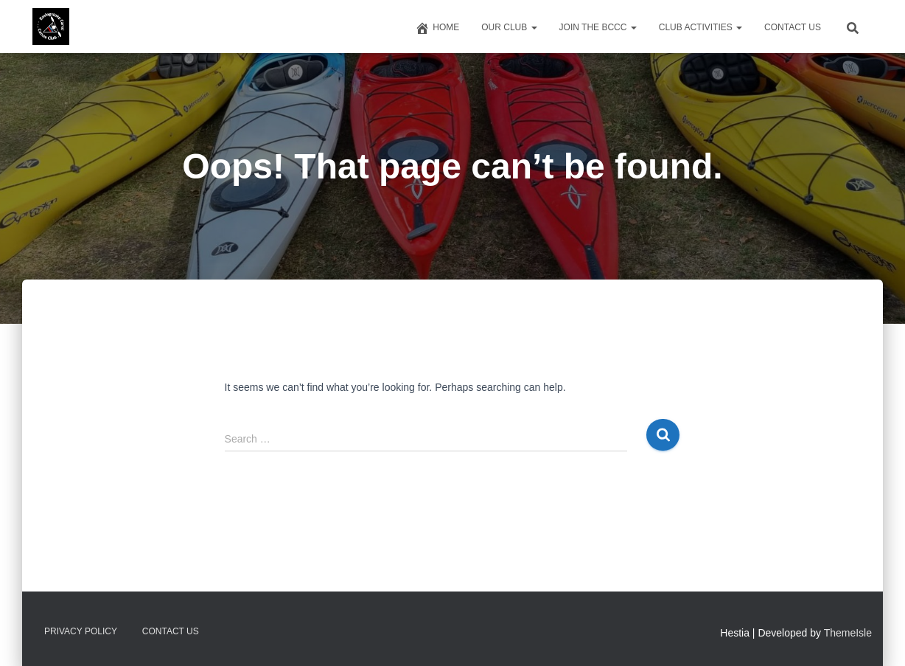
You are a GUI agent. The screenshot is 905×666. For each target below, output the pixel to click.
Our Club (509, 27)
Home (437, 28)
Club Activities (700, 27)
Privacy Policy (80, 631)
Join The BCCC (598, 27)
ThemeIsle (848, 633)
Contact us (792, 27)
